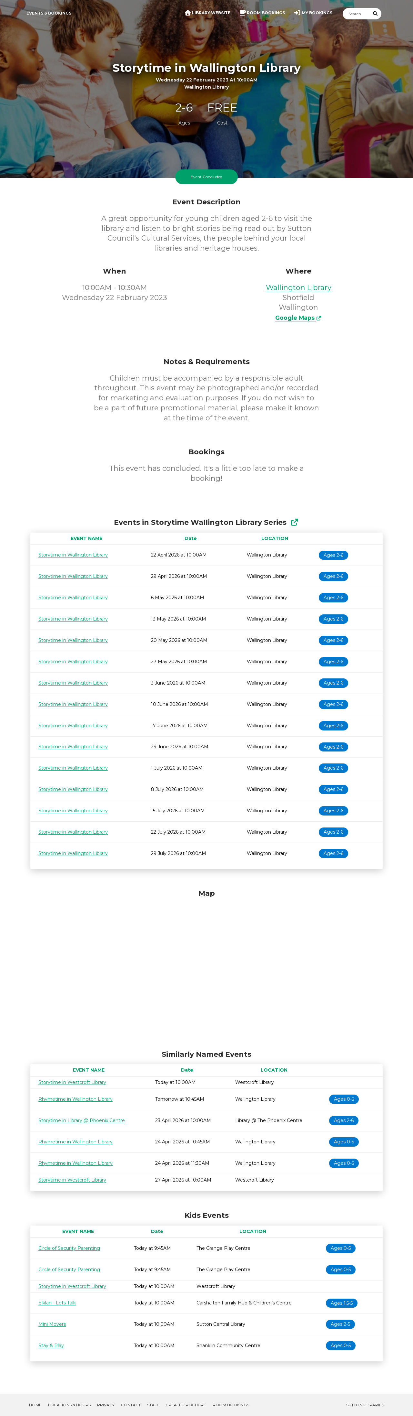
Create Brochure (186, 1404)
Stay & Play (51, 1345)
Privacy (106, 1404)
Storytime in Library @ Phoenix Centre (81, 1120)
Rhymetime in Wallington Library (75, 1099)
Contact (131, 1404)
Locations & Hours (69, 1404)
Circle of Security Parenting (69, 1248)
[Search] (356, 13)
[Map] (206, 968)
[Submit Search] (375, 13)
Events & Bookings (48, 13)
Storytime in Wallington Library (73, 555)
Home (35, 1404)
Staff (153, 1404)
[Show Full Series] (294, 522)
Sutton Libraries (365, 1404)
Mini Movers (52, 1324)
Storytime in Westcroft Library (72, 1082)
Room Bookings (231, 1404)
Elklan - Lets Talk (57, 1303)
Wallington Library (298, 287)
